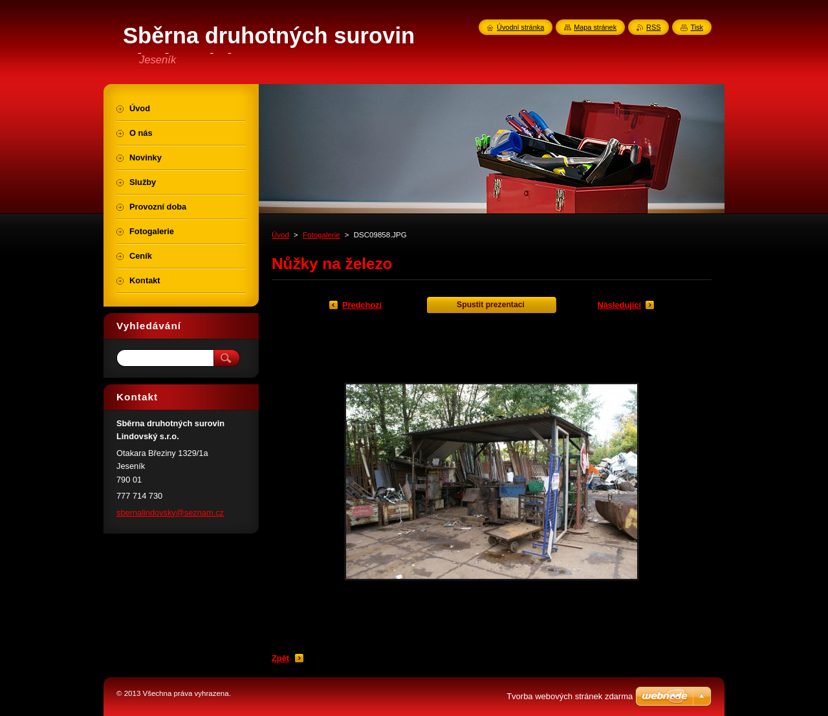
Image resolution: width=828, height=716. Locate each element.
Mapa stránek (595, 27)
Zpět (280, 658)
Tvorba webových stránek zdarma (570, 696)
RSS (653, 27)
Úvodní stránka (520, 27)
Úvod (280, 235)
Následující (619, 305)
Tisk (696, 27)
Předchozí (362, 305)
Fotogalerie (321, 235)
